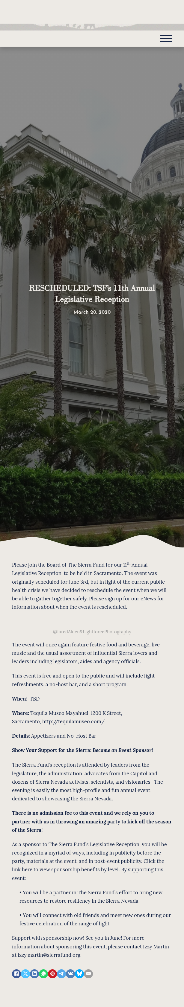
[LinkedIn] (34, 973)
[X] (25, 973)
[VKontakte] (70, 973)
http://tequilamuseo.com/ (73, 721)
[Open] (166, 38)
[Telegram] (61, 973)
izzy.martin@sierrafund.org (49, 954)
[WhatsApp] (43, 973)
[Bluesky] (79, 973)
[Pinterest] (52, 973)
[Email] (88, 973)
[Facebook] (16, 973)
